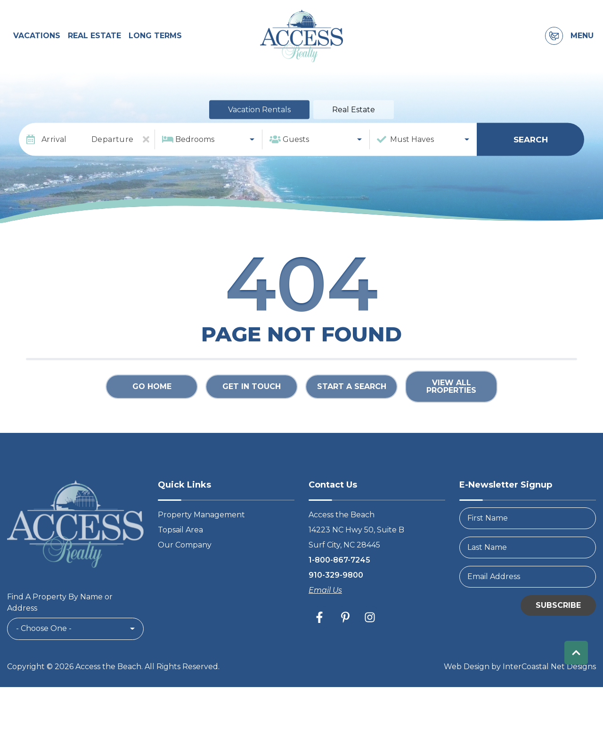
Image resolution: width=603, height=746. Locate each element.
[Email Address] (527, 586)
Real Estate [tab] (353, 119)
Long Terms (155, 40)
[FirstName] (527, 528)
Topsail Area (180, 539)
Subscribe (558, 614)
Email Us (325, 599)
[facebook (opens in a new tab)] (321, 626)
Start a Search (351, 396)
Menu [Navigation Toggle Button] (582, 41)
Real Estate (94, 40)
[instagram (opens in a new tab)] (370, 626)
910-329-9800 (336, 584)
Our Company (185, 554)
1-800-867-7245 (339, 569)
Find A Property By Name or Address (60, 612)
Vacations (36, 40)
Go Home (151, 396)
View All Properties (451, 396)
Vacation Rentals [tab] (259, 119)
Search (530, 149)
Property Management (201, 524)
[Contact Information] (554, 41)
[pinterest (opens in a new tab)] (345, 626)
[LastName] (527, 557)
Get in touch (251, 396)
